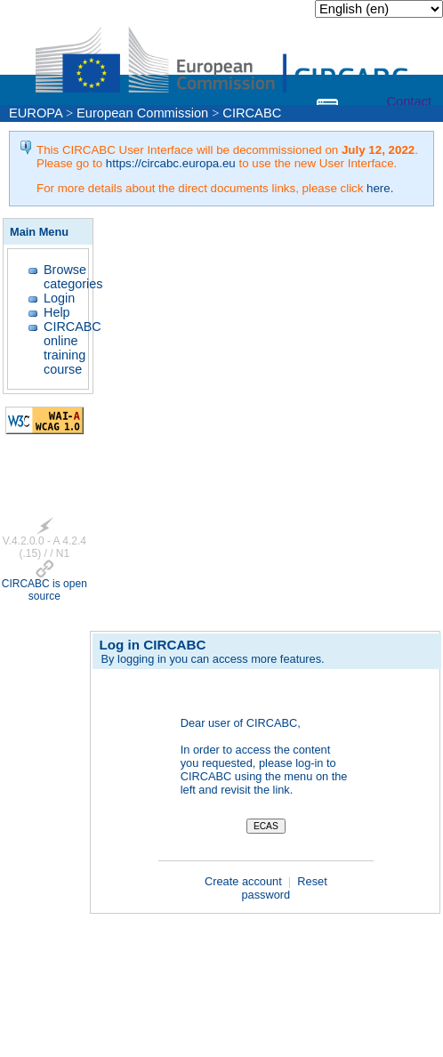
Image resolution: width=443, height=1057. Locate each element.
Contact (408, 101)
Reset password (283, 888)
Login (59, 298)
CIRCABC (251, 113)
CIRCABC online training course (72, 347)
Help (57, 312)
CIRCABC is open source (44, 589)
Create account (245, 881)
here (378, 188)
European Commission (142, 113)
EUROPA (35, 113)
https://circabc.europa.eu (171, 163)
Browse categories (73, 276)
